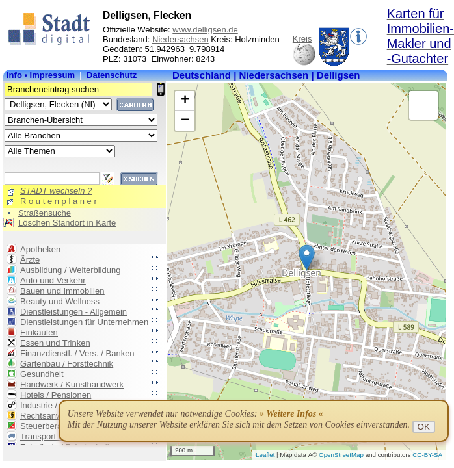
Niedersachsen (180, 39)
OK (424, 427)
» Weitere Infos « (291, 414)
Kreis (302, 39)
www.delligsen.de (204, 29)
